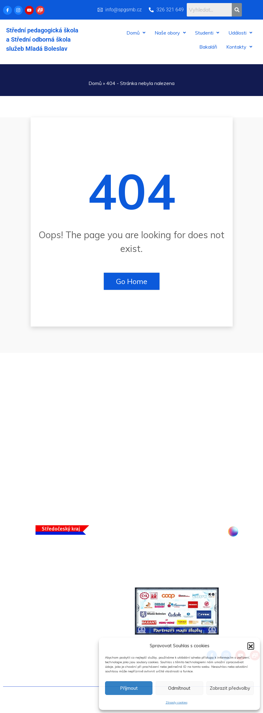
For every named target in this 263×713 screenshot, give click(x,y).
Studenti (207, 33)
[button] (251, 646)
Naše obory (170, 33)
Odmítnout (179, 688)
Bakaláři (208, 47)
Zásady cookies (176, 702)
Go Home (131, 281)
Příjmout (129, 688)
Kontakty (239, 47)
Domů (135, 33)
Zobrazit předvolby (230, 688)
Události (240, 33)
